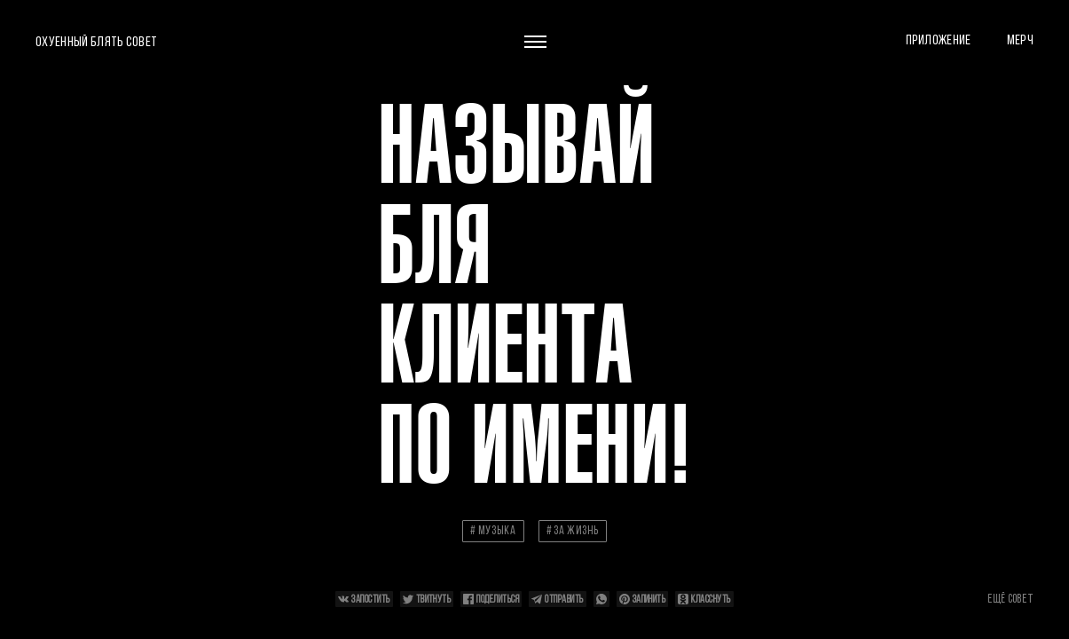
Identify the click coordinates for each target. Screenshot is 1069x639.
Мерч (1020, 39)
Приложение (938, 39)
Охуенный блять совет (96, 41)
